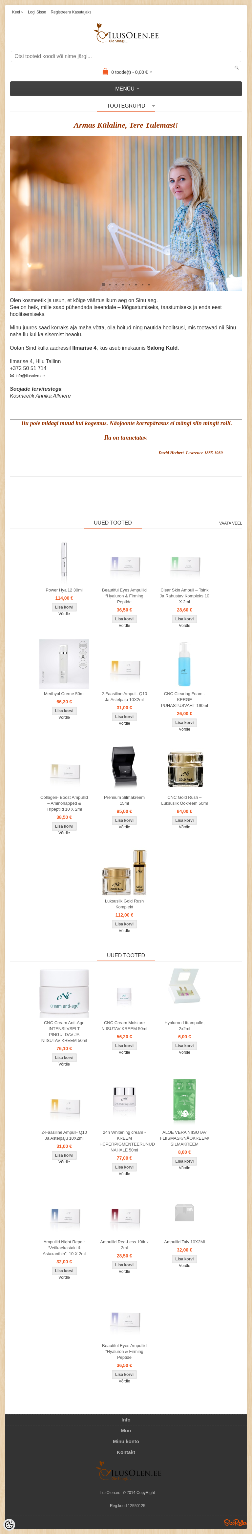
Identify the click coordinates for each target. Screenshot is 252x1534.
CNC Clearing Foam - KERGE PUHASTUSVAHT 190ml (184, 699)
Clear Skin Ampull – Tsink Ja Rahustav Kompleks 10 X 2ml (184, 596)
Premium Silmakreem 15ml (124, 800)
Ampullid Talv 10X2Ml (184, 1241)
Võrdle (64, 614)
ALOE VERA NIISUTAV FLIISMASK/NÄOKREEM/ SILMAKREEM (184, 1138)
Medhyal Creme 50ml (64, 693)
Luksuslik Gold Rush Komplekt (124, 904)
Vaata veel (230, 523)
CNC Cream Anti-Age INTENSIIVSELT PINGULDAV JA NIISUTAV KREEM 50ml (64, 1031)
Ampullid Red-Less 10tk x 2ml (124, 1244)
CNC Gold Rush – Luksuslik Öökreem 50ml (184, 800)
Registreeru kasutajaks (71, 12)
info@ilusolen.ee (30, 376)
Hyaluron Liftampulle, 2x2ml (184, 1025)
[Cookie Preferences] (9, 1525)
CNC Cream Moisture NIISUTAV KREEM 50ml (124, 1025)
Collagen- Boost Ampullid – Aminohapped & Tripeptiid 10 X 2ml (64, 803)
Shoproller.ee (235, 1522)
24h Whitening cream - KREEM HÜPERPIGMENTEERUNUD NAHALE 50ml (125, 1141)
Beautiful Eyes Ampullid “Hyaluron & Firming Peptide (124, 596)
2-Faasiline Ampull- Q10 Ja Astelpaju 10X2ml (124, 696)
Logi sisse (37, 12)
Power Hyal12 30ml (64, 590)
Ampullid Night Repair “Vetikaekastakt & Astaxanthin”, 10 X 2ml (64, 1247)
